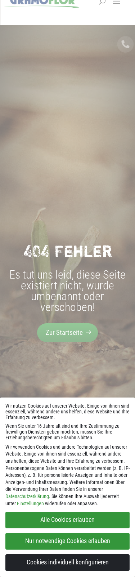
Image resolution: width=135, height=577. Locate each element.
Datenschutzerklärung (27, 496)
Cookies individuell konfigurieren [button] (68, 562)
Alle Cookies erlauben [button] (67, 519)
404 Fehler (67, 251)
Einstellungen (30, 503)
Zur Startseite (64, 332)
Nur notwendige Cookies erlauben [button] (67, 541)
